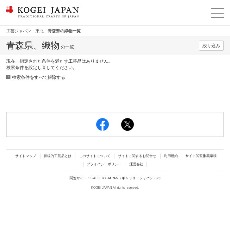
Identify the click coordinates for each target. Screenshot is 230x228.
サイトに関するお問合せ (137, 156)
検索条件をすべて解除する (38, 77)
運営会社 (136, 164)
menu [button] (217, 11)
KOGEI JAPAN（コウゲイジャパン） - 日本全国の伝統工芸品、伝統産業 (41, 16)
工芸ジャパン (18, 30)
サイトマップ (25, 156)
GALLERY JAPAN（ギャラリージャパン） (125, 178)
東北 (39, 30)
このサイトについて (94, 156)
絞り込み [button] (211, 45)
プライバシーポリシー (104, 164)
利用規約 (171, 156)
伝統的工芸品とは (57, 156)
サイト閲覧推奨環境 (201, 156)
